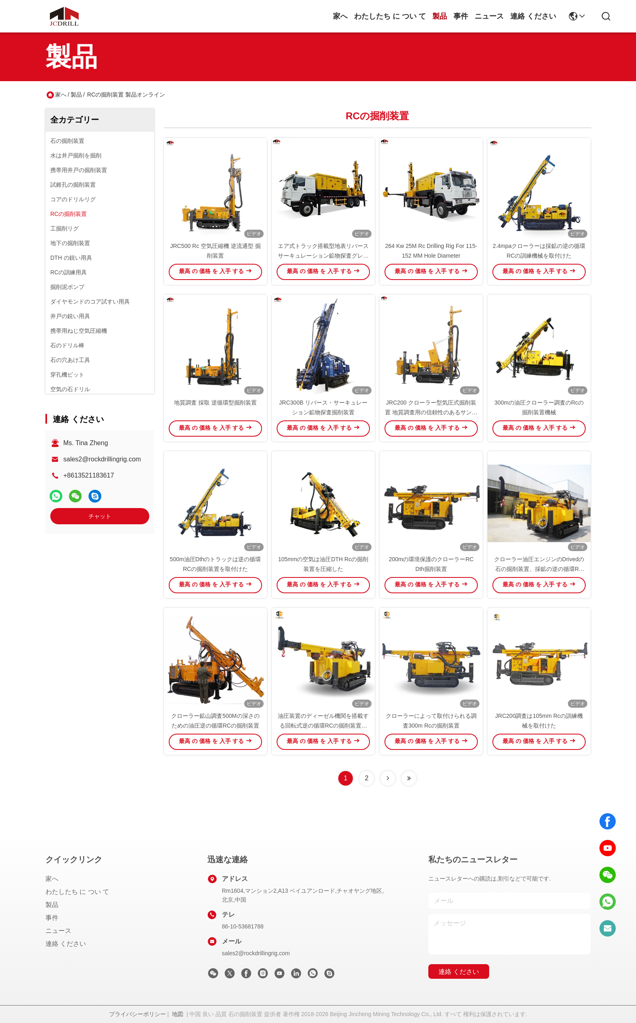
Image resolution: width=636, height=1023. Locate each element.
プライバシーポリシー (137, 1014)
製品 (439, 16)
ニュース (489, 16)
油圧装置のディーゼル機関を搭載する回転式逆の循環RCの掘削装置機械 (323, 726)
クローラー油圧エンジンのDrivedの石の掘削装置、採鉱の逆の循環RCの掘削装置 (539, 569)
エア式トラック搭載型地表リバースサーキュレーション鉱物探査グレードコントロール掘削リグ (323, 256)
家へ (340, 16)
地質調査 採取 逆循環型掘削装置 (215, 402)
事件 (460, 16)
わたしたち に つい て (390, 16)
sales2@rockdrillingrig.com (102, 459)
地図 (177, 1014)
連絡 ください (533, 16)
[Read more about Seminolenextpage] (387, 778)
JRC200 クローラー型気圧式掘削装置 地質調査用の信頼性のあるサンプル (431, 412)
